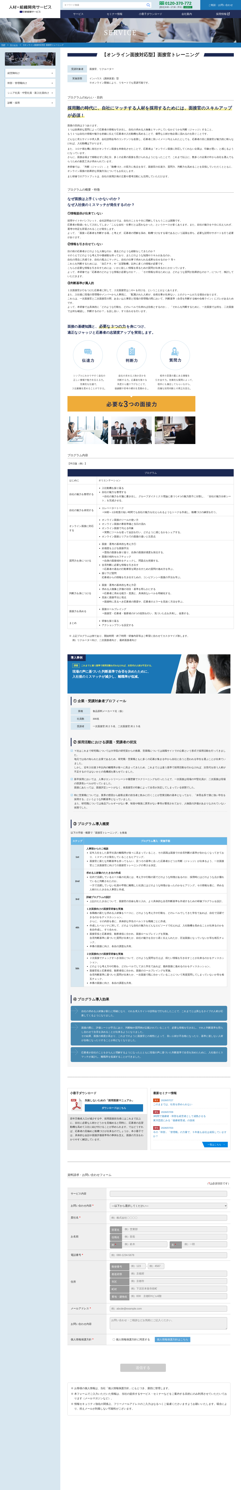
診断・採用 (112, 1474)
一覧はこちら (214, 1144)
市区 (114, 1281)
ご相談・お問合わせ (189, 1460)
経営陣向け (112, 1459)
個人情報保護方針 (188, 1453)
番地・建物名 (119, 1296)
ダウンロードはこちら (114, 1108)
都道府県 (117, 1274)
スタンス (111, 1445)
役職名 (115, 1237)
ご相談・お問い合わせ (220, 5)
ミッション (112, 1440)
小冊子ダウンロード (150, 14)
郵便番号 (117, 1266)
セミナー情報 (114, 14)
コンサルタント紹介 (191, 1445)
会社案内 (187, 14)
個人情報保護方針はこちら (172, 1339)
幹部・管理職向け (116, 1464)
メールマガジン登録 (159, 1453)
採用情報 (223, 14)
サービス (78, 14)
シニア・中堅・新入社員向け (122, 1469)
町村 (114, 1289)
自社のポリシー (113, 1434)
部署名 (115, 1229)
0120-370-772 (65, 1458)
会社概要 (185, 1440)
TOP (3, 45)
